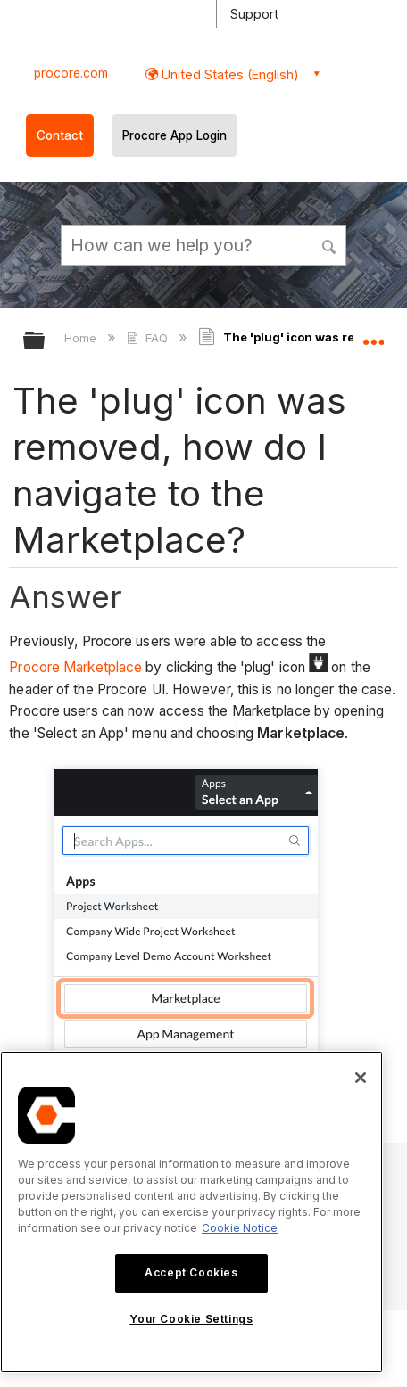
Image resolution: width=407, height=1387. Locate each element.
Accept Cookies (191, 1272)
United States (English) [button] (228, 74)
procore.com (71, 73)
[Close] (360, 1077)
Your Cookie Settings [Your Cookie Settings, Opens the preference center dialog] (191, 1318)
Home (82, 338)
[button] (329, 244)
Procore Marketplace (75, 667)
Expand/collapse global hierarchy (45, 342)
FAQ (148, 338)
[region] (191, 1212)
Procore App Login (174, 135)
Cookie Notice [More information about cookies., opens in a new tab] (240, 1228)
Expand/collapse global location (373, 335)
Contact (60, 135)
